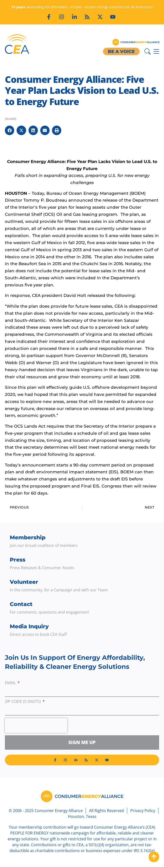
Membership (27, 537)
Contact (21, 604)
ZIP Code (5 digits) (23, 701)
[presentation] (36, 725)
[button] (9, 130)
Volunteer (24, 582)
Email (11, 683)
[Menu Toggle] (156, 51)
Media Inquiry (29, 626)
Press (17, 559)
